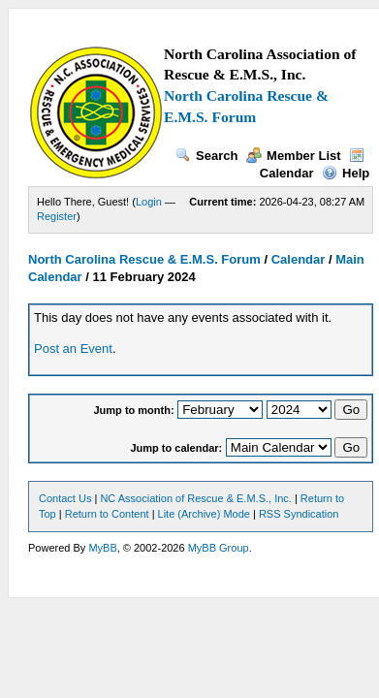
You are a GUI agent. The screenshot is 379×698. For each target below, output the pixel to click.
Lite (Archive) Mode (204, 514)
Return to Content (107, 514)
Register (57, 216)
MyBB (102, 548)
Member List (293, 155)
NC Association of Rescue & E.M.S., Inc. (195, 498)
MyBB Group (218, 548)
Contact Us (65, 498)
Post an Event (73, 348)
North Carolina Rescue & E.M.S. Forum (144, 259)
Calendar (298, 259)
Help (345, 173)
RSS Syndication (299, 514)
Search (206, 155)
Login (149, 201)
